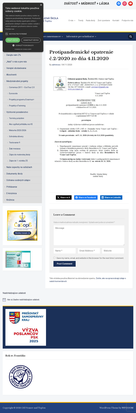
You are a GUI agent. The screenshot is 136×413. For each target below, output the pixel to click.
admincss (56, 65)
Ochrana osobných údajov (18, 180)
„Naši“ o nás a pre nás (16, 61)
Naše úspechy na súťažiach (19, 167)
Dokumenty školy (14, 173)
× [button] (41, 5)
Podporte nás (127, 20)
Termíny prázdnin (16, 118)
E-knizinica (11, 193)
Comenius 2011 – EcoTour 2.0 (22, 87)
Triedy (80, 20)
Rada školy (90, 20)
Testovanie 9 (14, 142)
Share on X (65, 197)
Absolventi (11, 74)
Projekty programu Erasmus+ (21, 99)
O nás (70, 20)
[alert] (68, 299)
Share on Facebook (87, 197)
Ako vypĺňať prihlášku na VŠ (20, 124)
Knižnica (10, 200)
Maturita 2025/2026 (17, 130)
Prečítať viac (9, 29)
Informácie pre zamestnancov (46, 36)
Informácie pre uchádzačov (80, 36)
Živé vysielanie (104, 20)
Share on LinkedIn (113, 197)
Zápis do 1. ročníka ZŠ (18, 161)
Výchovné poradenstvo (17, 112)
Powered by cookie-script (23, 49)
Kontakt (116, 20)
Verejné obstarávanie (16, 68)
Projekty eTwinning (17, 106)
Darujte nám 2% (13, 55)
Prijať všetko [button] (12, 40)
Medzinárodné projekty (17, 81)
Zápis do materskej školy (19, 155)
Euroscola (13, 93)
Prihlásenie (11, 187)
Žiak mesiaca (14, 149)
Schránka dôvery (16, 136)
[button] (23, 45)
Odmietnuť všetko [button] (31, 40)
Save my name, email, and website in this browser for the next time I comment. (90, 258)
